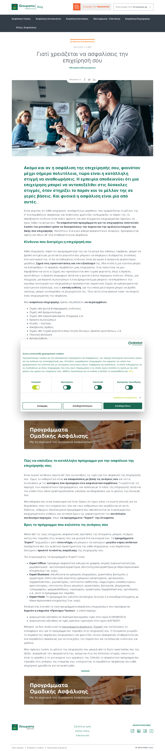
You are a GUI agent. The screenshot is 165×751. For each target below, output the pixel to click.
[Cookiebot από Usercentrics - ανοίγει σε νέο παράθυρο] (130, 343)
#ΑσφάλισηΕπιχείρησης (82, 67)
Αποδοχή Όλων (122, 406)
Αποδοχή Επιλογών (82, 406)
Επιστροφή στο (133, 7)
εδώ (131, 371)
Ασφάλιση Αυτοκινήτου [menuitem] (48, 18)
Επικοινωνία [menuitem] (82, 735)
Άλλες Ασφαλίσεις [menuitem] (26, 27)
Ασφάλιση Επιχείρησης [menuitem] (137, 18)
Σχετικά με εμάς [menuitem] (82, 726)
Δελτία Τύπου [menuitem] (82, 731)
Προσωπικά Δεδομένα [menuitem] (57, 748)
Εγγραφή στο (91, 6)
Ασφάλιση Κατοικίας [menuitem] (77, 18)
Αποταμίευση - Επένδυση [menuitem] (106, 18)
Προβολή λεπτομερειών (125, 397)
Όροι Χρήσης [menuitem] (18, 748)
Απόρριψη (42, 406)
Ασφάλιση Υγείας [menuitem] (21, 18)
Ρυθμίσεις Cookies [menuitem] (35, 748)
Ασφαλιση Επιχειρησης (82, 41)
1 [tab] (82, 672)
